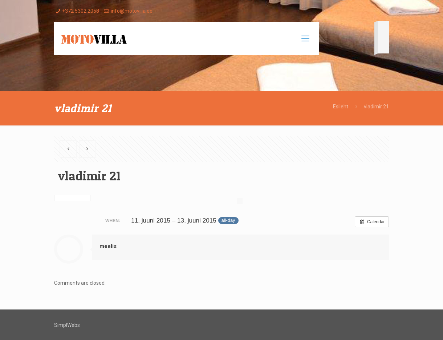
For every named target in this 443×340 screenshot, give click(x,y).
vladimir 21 (376, 106)
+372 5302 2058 (80, 11)
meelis (108, 246)
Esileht (340, 106)
